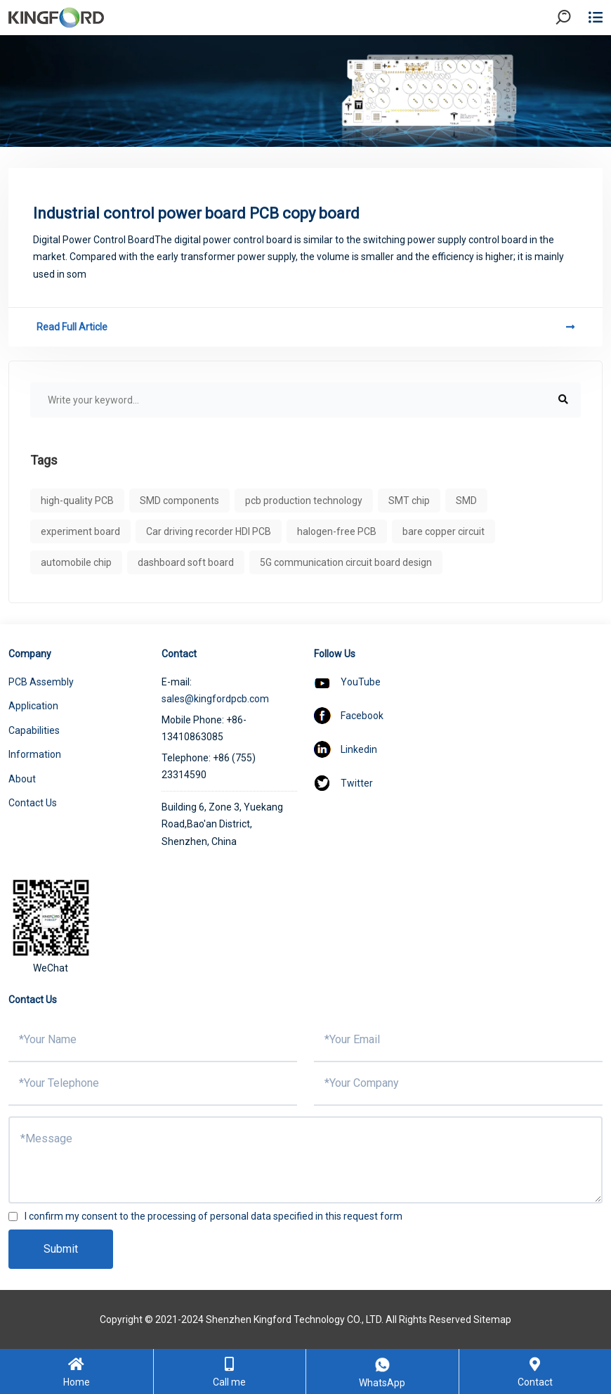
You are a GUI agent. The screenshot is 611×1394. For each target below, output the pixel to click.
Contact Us (32, 802)
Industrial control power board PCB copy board (196, 213)
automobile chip (76, 562)
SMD (466, 500)
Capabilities (34, 730)
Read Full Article (305, 327)
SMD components (179, 500)
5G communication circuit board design (346, 562)
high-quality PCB (77, 500)
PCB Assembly (41, 682)
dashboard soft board (186, 562)
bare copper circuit (443, 531)
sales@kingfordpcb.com (215, 698)
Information (34, 754)
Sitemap (492, 1319)
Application (33, 705)
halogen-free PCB (336, 531)
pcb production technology (303, 500)
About (22, 779)
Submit (61, 1249)
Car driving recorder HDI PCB (208, 531)
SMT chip (409, 500)
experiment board (80, 531)
